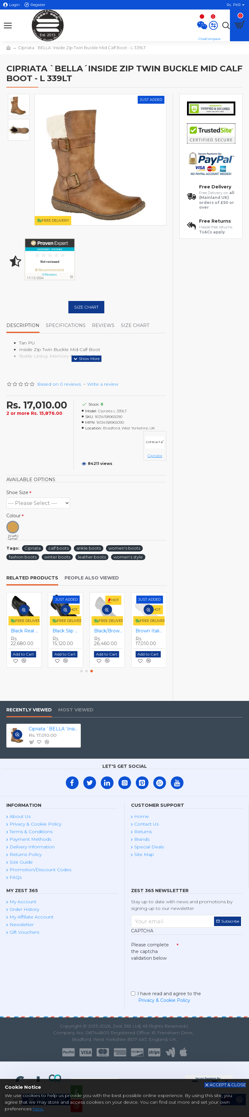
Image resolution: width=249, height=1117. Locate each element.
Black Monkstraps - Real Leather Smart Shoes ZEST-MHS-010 (66, 631)
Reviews (103, 325)
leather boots (92, 556)
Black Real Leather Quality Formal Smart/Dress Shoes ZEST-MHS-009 (108, 631)
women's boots (124, 548)
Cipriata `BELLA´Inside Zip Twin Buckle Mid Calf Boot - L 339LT (54, 729)
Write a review (102, 384)
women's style (128, 556)
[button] (81, 671)
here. (38, 1109)
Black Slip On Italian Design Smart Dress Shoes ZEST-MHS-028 (149, 631)
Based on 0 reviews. (59, 384)
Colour (13, 516)
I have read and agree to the (166, 997)
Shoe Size (17, 492)
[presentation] (175, 974)
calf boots (58, 548)
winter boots (57, 556)
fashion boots (23, 556)
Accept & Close (228, 1084)
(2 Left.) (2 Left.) (38, 503)
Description (22, 325)
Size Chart (86, 307)
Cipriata (32, 548)
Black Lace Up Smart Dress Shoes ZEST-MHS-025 (25, 631)
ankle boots (88, 548)
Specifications (66, 325)
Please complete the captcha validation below (150, 951)
